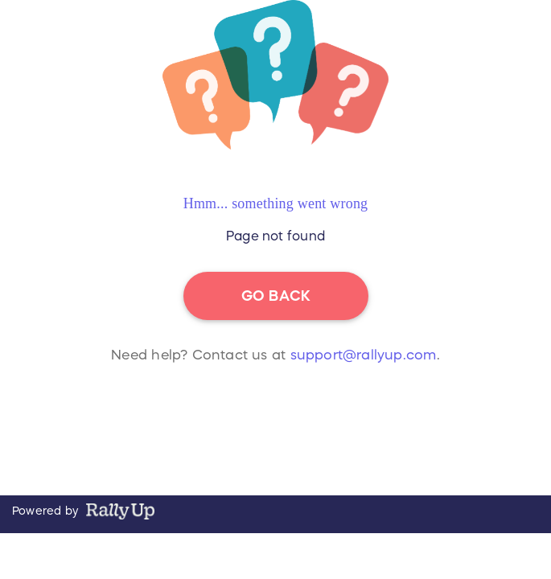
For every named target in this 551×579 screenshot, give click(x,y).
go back (275, 296)
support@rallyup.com (363, 355)
